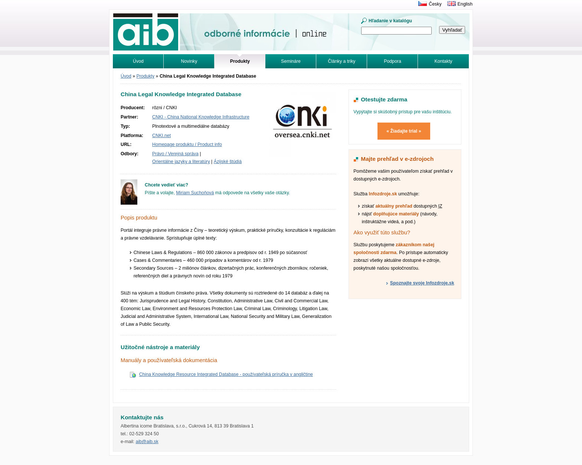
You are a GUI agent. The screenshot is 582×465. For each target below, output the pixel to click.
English (465, 4)
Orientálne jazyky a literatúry (181, 161)
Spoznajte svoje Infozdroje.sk (422, 283)
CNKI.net (161, 135)
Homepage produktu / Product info (187, 144)
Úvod (138, 61)
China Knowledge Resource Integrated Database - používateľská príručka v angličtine (226, 374)
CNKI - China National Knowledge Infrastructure (200, 117)
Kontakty (443, 61)
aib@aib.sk (146, 441)
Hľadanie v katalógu (390, 20)
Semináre (291, 61)
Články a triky (342, 61)
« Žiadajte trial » (403, 131)
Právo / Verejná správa (175, 153)
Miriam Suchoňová (195, 192)
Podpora (392, 61)
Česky (435, 4)
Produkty (146, 76)
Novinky (189, 61)
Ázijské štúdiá (228, 161)
